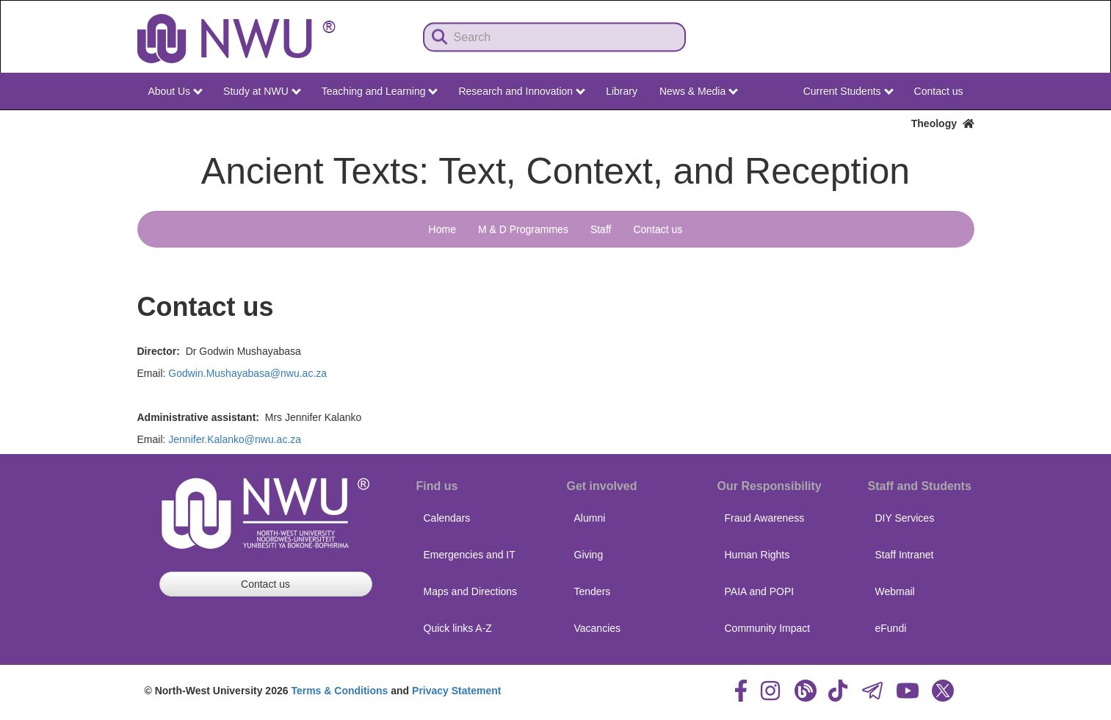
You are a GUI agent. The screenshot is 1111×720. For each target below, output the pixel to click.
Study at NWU (262, 91)
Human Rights (757, 555)
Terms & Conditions (339, 690)
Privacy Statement (456, 690)
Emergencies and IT (469, 555)
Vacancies (597, 628)
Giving (589, 555)
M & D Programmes (523, 229)
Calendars (447, 518)
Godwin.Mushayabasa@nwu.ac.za (247, 373)
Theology (942, 123)
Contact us (938, 91)
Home (442, 229)
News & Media (698, 91)
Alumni (590, 518)
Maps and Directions (471, 591)
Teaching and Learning (380, 91)
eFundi (891, 628)
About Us (175, 91)
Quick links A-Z (458, 628)
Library (621, 91)
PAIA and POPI (760, 591)
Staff (601, 229)
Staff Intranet (904, 555)
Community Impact (768, 628)
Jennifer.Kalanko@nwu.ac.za (234, 439)
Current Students (848, 91)
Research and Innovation (521, 91)
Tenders (592, 591)
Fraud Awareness (765, 518)
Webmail (895, 591)
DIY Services (905, 518)
